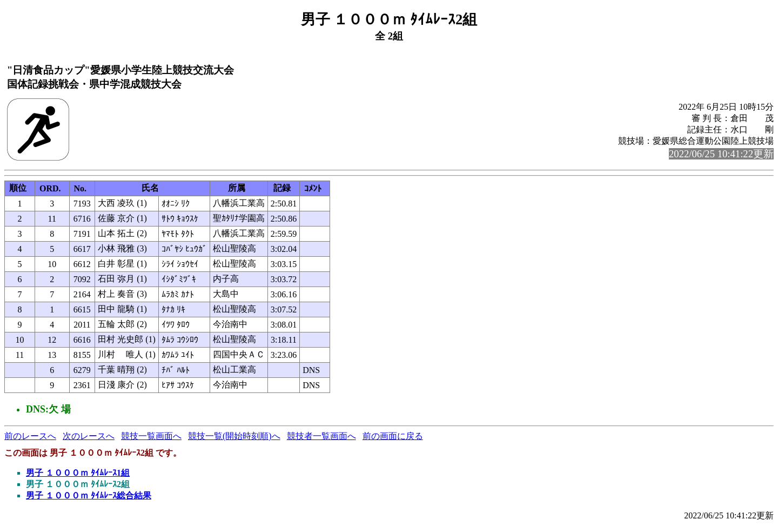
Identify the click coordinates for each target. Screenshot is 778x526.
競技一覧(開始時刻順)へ (234, 436)
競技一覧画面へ (151, 436)
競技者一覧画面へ (321, 436)
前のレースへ (30, 436)
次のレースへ (89, 436)
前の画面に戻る (393, 436)
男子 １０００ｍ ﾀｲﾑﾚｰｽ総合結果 (88, 495)
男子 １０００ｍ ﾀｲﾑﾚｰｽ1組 (78, 472)
